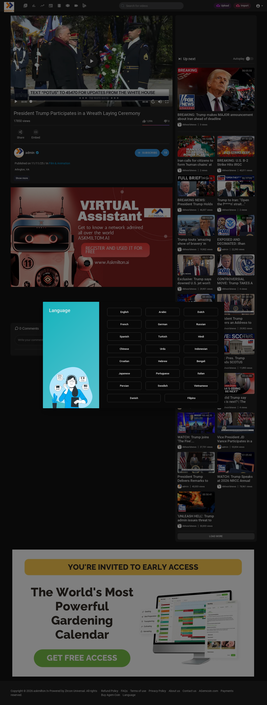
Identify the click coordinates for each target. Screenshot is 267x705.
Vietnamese (201, 385)
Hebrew (162, 361)
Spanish (124, 336)
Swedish (163, 385)
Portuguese (162, 373)
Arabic (162, 311)
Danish (134, 398)
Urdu (162, 348)
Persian (124, 385)
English (124, 311)
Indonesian (201, 348)
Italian (201, 373)
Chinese (124, 348)
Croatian (124, 361)
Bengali (201, 361)
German (162, 324)
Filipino (191, 398)
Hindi (201, 336)
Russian (201, 324)
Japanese (124, 373)
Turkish (162, 336)
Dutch (200, 311)
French (124, 324)
